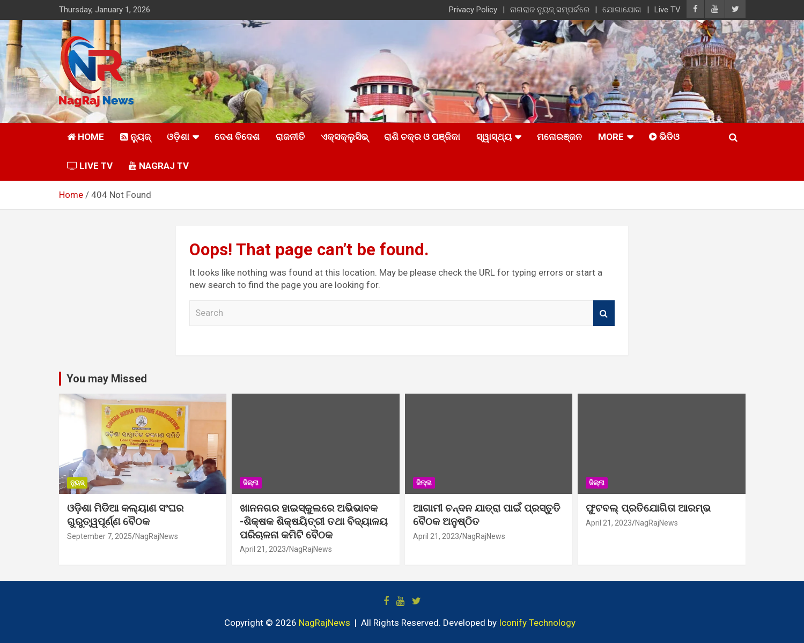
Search (604, 313)
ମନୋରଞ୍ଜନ (559, 136)
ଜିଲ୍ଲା (251, 482)
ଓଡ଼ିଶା (178, 136)
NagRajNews (156, 536)
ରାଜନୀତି (290, 136)
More (611, 136)
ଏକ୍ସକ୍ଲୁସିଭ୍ (344, 136)
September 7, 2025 (99, 536)
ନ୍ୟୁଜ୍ (77, 482)
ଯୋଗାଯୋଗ (621, 9)
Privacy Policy (473, 9)
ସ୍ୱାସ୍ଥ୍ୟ (494, 136)
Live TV (667, 9)
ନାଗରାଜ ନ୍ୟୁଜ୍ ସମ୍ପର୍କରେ (549, 9)
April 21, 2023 (263, 549)
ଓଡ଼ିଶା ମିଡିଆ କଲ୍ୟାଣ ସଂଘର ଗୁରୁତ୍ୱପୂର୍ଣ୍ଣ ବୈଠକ (125, 515)
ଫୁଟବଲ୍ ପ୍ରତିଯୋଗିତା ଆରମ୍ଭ (648, 508)
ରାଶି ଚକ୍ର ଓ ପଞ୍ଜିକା (422, 136)
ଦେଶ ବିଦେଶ (237, 136)
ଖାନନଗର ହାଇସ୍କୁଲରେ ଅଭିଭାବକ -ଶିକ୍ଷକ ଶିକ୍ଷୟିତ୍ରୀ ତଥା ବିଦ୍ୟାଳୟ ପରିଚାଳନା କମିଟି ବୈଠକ (314, 521)
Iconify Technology (537, 622)
